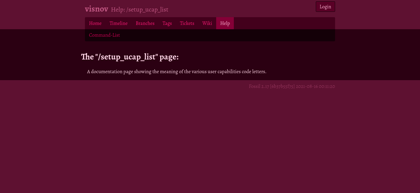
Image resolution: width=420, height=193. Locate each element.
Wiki (207, 23)
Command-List (104, 35)
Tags (167, 23)
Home (95, 23)
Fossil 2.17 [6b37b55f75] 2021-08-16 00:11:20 (292, 86)
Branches (145, 23)
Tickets (187, 23)
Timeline (119, 23)
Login (325, 6)
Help (225, 23)
